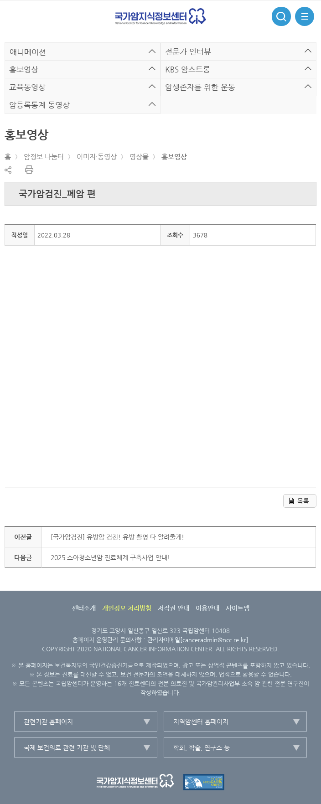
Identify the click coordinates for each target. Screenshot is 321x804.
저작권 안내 (173, 608)
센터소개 (84, 608)
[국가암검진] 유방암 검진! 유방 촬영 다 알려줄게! (117, 537)
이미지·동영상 (97, 156)
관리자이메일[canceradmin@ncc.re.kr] (198, 639)
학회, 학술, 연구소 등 (201, 747)
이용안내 (207, 608)
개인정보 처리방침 (126, 608)
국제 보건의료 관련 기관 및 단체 (67, 747)
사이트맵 (237, 608)
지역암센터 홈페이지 (200, 721)
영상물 (139, 156)
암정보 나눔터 (44, 156)
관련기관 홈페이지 (48, 721)
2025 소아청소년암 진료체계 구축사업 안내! (110, 557)
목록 (303, 501)
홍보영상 (174, 156)
